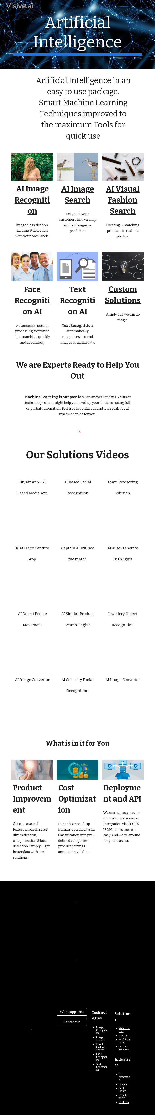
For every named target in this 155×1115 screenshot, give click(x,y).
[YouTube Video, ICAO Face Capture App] (32, 580)
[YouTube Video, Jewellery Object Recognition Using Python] (122, 646)
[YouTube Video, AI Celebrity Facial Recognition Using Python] (77, 712)
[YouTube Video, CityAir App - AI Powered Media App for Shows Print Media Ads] (32, 514)
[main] (77, 34)
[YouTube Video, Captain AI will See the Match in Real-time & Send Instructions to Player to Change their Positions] (77, 580)
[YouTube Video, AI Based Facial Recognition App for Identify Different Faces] (77, 514)
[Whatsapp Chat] (72, 1012)
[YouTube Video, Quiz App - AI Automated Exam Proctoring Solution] (122, 514)
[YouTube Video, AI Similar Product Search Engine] (77, 646)
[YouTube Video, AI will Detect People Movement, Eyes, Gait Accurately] (32, 646)
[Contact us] (72, 1022)
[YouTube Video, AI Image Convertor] (32, 701)
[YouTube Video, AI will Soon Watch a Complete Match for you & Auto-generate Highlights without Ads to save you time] (122, 580)
